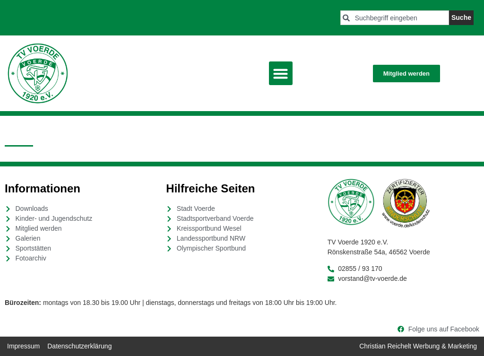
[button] (281, 73)
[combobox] (394, 17)
